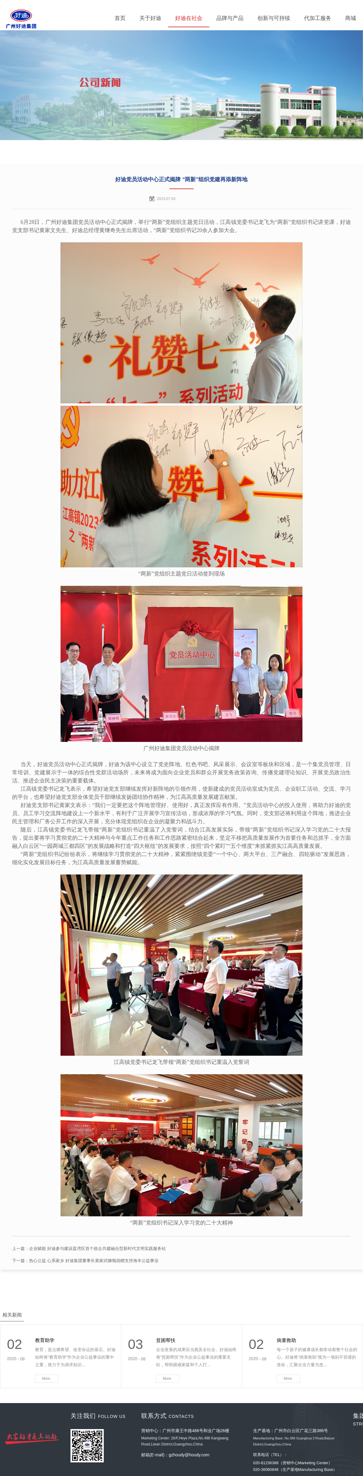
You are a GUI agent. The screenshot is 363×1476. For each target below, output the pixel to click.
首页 (120, 18)
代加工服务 (317, 18)
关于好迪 (150, 18)
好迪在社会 (188, 18)
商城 (350, 18)
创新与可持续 (273, 18)
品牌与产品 (230, 18)
